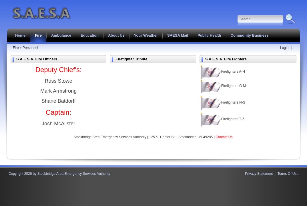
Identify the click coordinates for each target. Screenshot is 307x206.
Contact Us (224, 137)
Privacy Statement (259, 174)
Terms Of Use (288, 174)
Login (284, 48)
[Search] (260, 19)
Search (290, 19)
